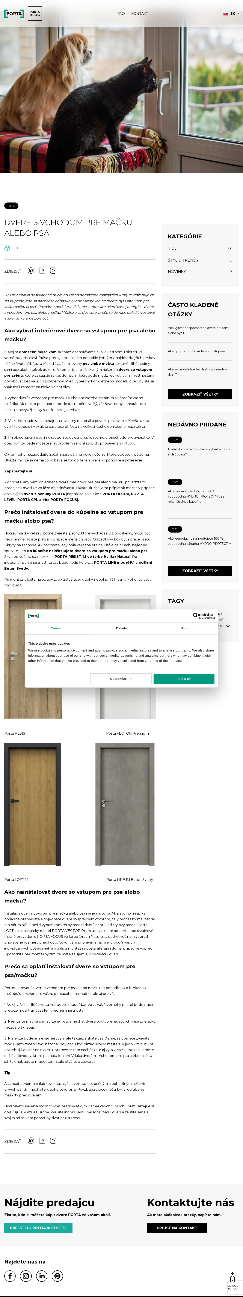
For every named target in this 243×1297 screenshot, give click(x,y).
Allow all (184, 678)
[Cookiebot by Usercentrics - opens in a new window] (196, 616)
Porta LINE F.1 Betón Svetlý (129, 880)
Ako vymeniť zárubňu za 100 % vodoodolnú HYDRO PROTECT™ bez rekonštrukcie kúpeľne (196, 496)
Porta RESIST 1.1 (18, 733)
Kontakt (139, 14)
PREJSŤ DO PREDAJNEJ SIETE (38, 1228)
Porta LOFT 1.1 (16, 880)
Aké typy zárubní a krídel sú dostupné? (196, 351)
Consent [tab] (57, 628)
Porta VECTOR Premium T (129, 733)
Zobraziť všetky (200, 394)
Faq (121, 14)
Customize (121, 678)
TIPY (11, 205)
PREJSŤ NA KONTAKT (177, 1228)
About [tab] (186, 628)
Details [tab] (121, 628)
